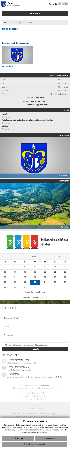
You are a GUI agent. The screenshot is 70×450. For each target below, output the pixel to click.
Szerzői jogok (43, 396)
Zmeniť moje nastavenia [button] (34, 444)
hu (63, 4)
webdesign (30, 409)
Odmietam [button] (50, 439)
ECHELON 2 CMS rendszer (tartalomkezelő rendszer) (29, 414)
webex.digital (39, 409)
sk (60, 4)
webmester (35, 406)
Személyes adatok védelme (35, 399)
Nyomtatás (40, 393)
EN (66, 4)
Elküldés (35, 349)
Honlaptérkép (30, 393)
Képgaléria (63, 180)
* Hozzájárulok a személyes (24, 345)
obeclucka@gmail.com (38, 104)
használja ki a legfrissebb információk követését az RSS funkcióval (35, 388)
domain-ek (37, 417)
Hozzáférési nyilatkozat (30, 396)
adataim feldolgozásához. (37, 345)
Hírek (66, 110)
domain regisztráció (47, 417)
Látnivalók (64, 135)
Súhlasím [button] (18, 439)
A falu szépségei (15, 22)
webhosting (19, 417)
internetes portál (51, 414)
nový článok (28, 22)
